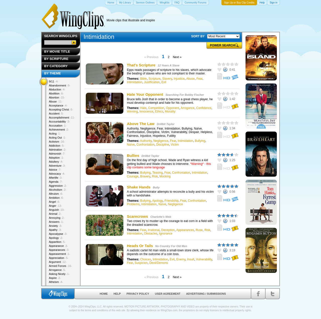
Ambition (56, 197)
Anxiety (55, 225)
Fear (199, 78)
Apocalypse (58, 233)
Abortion (57, 97)
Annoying (56, 217)
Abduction (57, 89)
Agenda (55, 181)
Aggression (58, 185)
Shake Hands (138, 187)
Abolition (56, 93)
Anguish (56, 209)
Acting (55, 133)
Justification (152, 82)
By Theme (52, 73)
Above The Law (140, 124)
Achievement (59, 129)
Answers (56, 221)
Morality (170, 111)
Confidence (203, 108)
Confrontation (145, 144)
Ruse (199, 230)
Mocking (165, 176)
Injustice (179, 78)
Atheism (56, 281)
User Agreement (168, 293)
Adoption (56, 157)
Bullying (200, 141)
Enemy (180, 259)
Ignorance (165, 233)
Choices (145, 259)
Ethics (159, 111)
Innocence (146, 111)
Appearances (185, 230)
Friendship (172, 200)
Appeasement (59, 253)
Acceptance (58, 105)
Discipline (162, 144)
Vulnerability (204, 259)
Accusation (57, 125)
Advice (55, 169)
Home (104, 293)
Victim (175, 144)
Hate (143, 108)
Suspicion (141, 263)
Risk (155, 176)
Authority (145, 141)
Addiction (56, 145)
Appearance (58, 245)
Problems (133, 204)
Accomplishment (62, 117)
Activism (57, 141)
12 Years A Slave (169, 65)
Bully (156, 187)
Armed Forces (60, 265)
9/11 (53, 81)
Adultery (56, 161)
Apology (157, 200)
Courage (132, 176)
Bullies (133, 155)
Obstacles (150, 233)
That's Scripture (141, 65)
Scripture (154, 78)
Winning (132, 111)
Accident (56, 113)
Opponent (172, 108)
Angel (54, 201)
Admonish (57, 153)
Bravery (145, 176)
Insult (190, 259)
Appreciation (58, 257)
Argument (57, 261)
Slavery (167, 78)
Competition (156, 108)
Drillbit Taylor (166, 124)
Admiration (57, 149)
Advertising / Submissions (206, 293)
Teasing (157, 172)
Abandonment (59, 85)
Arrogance (187, 108)
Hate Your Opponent (145, 94)
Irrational (153, 230)
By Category (56, 66)
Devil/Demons (158, 263)
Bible (143, 78)
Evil (163, 82)
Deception (168, 230)
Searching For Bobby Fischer (185, 94)
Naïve (131, 144)
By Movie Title (57, 51)
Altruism (56, 193)
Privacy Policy (138, 293)
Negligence (160, 141)
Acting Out (57, 137)
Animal (55, 213)
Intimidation (134, 82)
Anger (55, 205)
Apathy (55, 229)
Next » (177, 57)
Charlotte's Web (160, 216)
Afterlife (55, 177)
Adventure (57, 165)
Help (117, 293)
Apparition (57, 241)
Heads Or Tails (140, 246)
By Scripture (56, 59)
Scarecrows (137, 216)
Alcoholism (57, 189)
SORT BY (197, 36)
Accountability (59, 121)
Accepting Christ (61, 109)
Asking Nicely (59, 273)
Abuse (190, 78)
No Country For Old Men (171, 246)
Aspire (55, 277)
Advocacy (57, 173)
